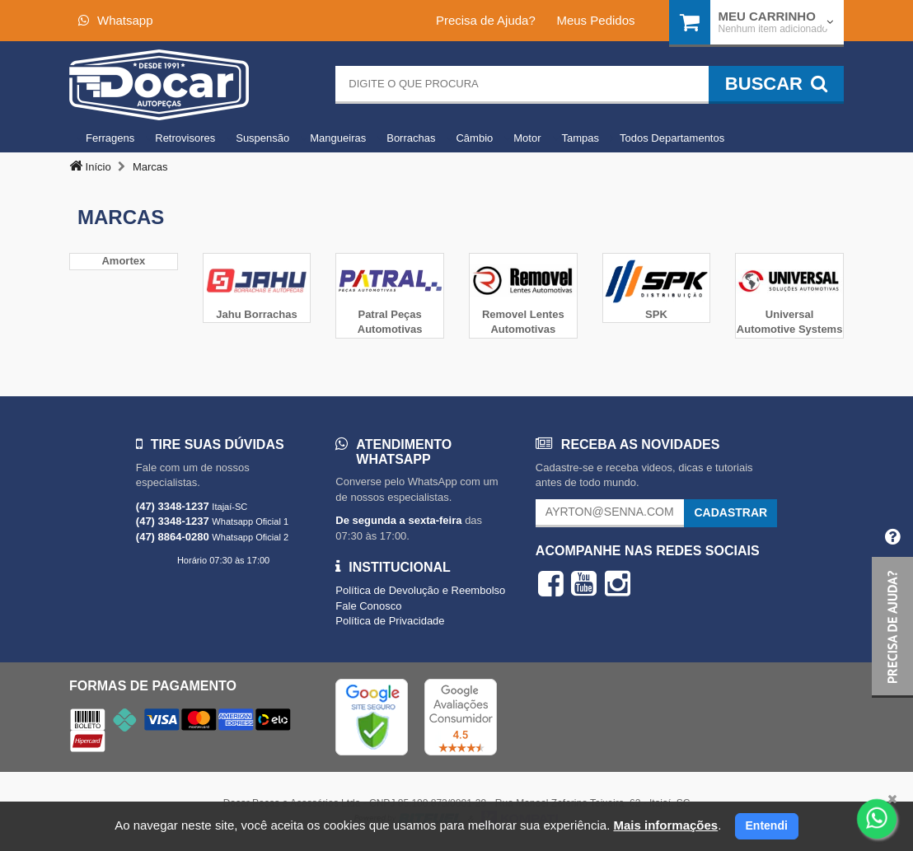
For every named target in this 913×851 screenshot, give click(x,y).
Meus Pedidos (595, 20)
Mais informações (665, 825)
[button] (892, 607)
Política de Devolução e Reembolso (420, 590)
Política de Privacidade (389, 621)
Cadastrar (730, 512)
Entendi (767, 825)
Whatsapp (115, 20)
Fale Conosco (368, 606)
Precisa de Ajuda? (486, 20)
